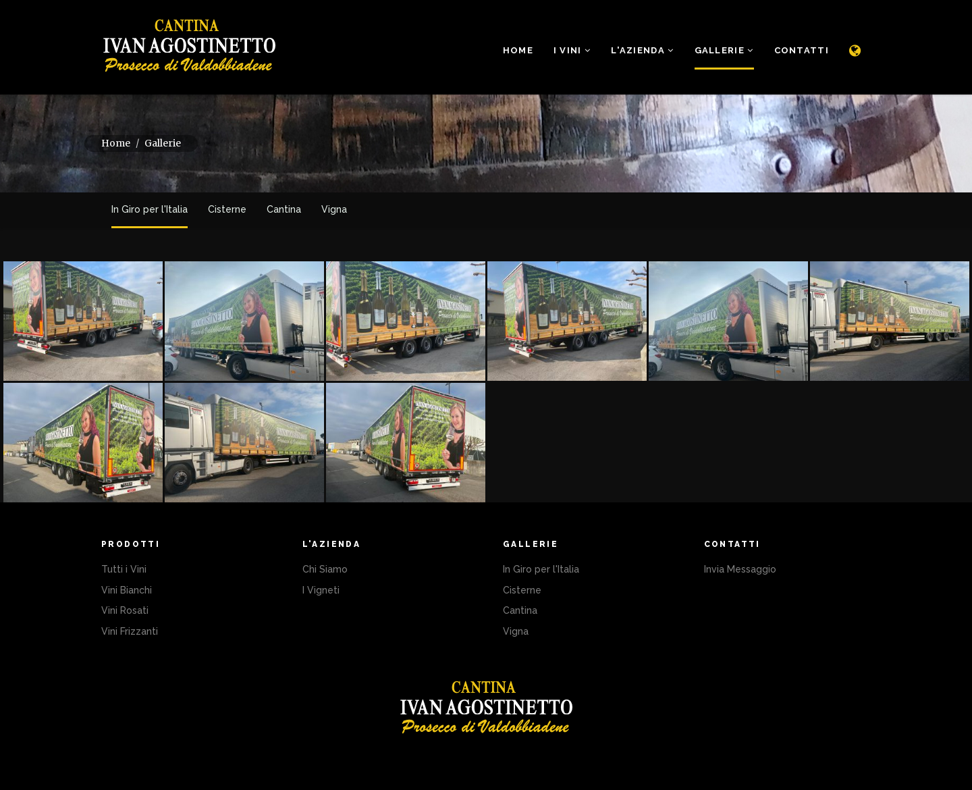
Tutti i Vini (123, 569)
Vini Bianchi (126, 590)
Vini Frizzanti (129, 631)
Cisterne (227, 209)
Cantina (284, 209)
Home (518, 50)
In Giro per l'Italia (149, 209)
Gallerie (724, 50)
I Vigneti (321, 590)
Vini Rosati (124, 610)
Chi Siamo (325, 569)
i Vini (572, 50)
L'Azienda (642, 50)
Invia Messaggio (740, 569)
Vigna (334, 209)
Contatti (801, 50)
